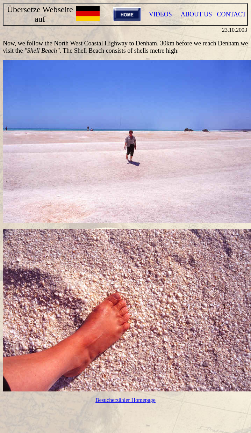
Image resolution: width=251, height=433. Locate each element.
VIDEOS (160, 14)
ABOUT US (196, 14)
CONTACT (231, 14)
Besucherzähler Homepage (125, 400)
